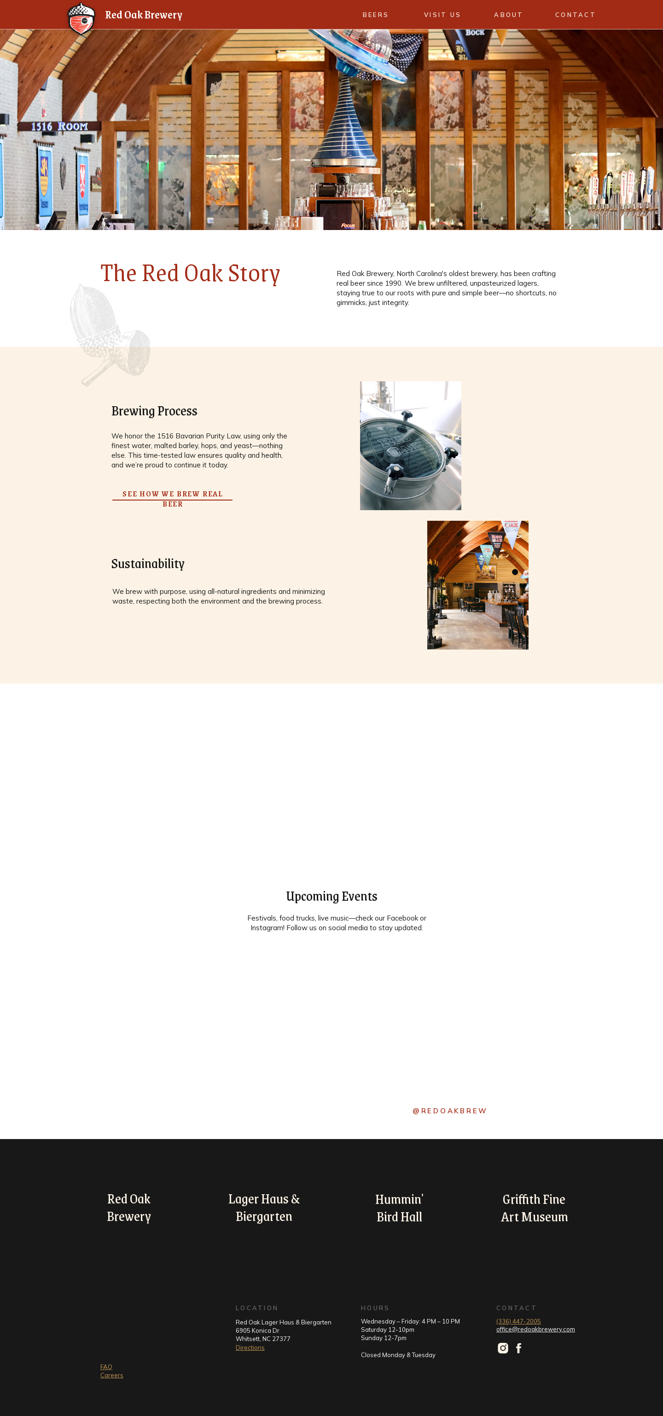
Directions (250, 1347)
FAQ (106, 1366)
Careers (111, 1375)
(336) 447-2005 (518, 1321)
